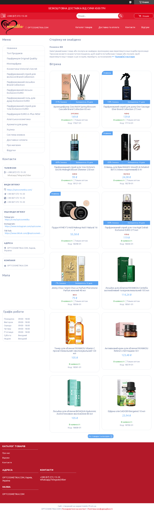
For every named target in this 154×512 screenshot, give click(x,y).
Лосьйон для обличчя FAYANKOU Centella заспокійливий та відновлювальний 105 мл (126, 289)
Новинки (12, 48)
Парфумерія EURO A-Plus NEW (23, 114)
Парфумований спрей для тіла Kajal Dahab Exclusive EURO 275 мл (126, 228)
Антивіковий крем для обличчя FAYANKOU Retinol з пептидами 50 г (126, 349)
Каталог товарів (84, 27)
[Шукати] (121, 16)
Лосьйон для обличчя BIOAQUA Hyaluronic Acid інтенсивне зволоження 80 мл (74, 412)
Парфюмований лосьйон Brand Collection (21, 83)
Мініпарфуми (14, 63)
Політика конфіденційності (100, 509)
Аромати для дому (17, 124)
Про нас (6, 453)
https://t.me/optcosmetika (17, 219)
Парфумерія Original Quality (22, 58)
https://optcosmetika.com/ (19, 190)
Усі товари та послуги (99, 436)
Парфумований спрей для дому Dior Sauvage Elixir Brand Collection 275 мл (127, 107)
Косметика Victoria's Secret (22, 68)
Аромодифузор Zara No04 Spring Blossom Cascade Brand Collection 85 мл (74, 107)
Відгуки (145, 27)
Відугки (11, 150)
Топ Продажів (14, 53)
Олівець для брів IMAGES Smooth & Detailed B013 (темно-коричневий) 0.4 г (126, 168)
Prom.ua (92, 506)
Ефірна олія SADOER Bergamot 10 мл (126, 411)
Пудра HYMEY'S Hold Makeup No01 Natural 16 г (74, 228)
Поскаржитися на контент (74, 509)
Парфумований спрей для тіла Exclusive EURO (21, 107)
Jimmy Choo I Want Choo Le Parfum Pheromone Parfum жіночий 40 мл (75, 289)
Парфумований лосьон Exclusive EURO (19, 91)
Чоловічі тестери (125, 56)
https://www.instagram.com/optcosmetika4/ (24, 226)
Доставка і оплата (17, 140)
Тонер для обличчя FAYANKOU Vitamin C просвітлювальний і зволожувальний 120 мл (74, 351)
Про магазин (14, 145)
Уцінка (10, 129)
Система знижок (16, 134)
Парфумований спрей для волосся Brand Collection (21, 75)
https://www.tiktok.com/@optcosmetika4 (24, 233)
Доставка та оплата (109, 27)
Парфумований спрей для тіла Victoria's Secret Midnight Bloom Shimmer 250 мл (74, 168)
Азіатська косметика (18, 119)
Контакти (130, 27)
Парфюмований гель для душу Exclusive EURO (21, 99)
